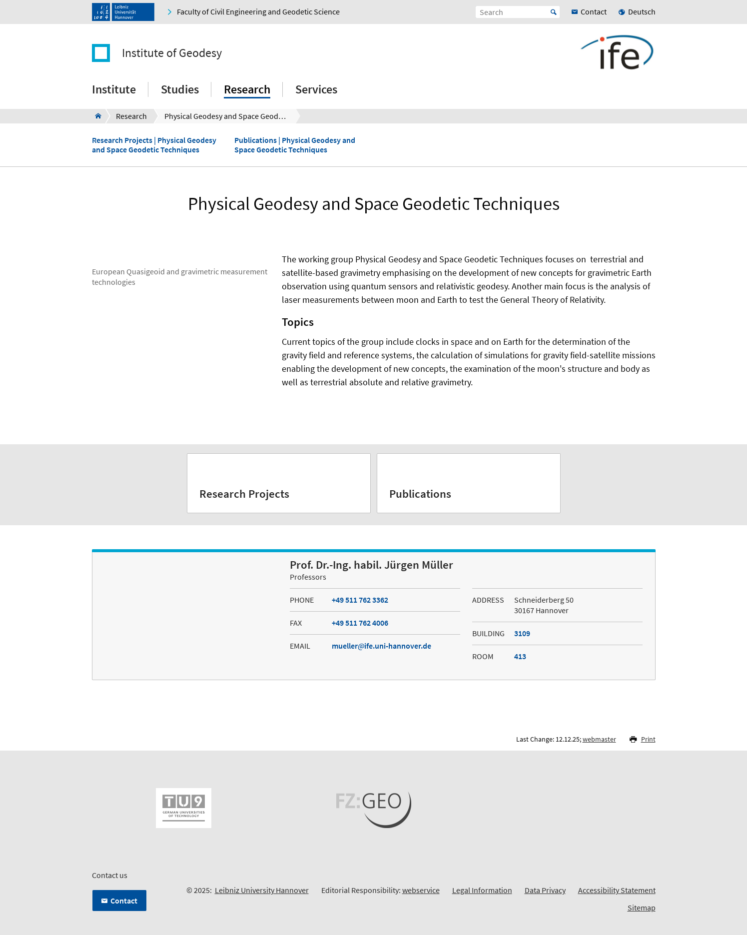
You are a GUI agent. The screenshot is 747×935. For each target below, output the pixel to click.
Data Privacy (545, 890)
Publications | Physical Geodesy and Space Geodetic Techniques (294, 144)
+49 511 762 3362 (360, 600)
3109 (522, 633)
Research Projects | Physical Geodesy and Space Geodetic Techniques (154, 144)
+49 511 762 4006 (360, 623)
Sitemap (642, 908)
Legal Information (482, 890)
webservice (421, 890)
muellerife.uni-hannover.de (381, 646)
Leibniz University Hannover (262, 890)
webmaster (599, 739)
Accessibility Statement (617, 890)
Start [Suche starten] (554, 12)
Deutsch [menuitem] (642, 11)
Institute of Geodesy (172, 53)
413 (520, 656)
